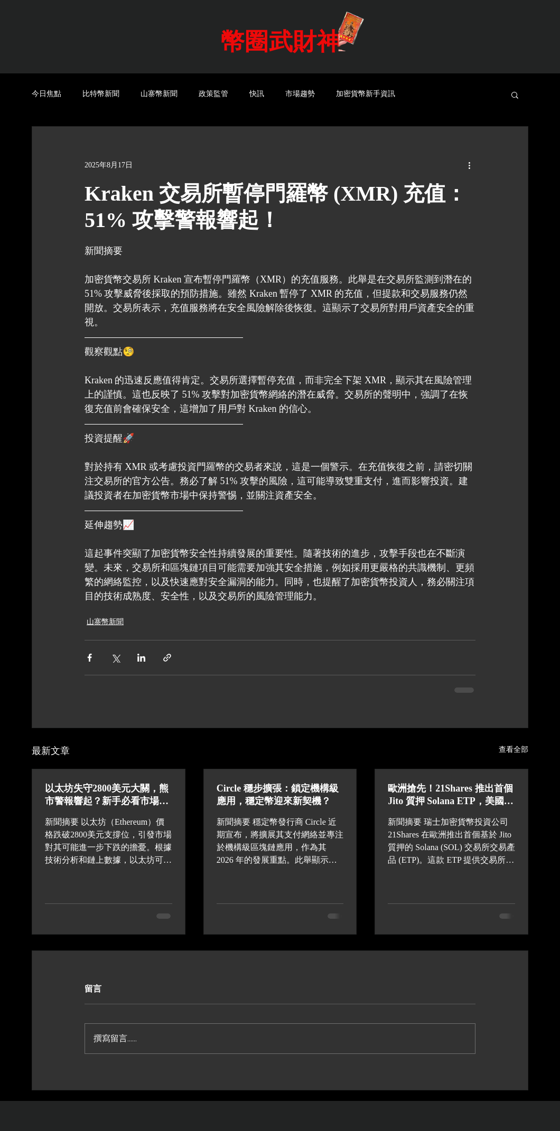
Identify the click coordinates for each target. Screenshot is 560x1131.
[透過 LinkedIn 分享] (141, 658)
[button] (515, 94)
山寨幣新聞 (159, 94)
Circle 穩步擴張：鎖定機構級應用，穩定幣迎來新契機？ (278, 794)
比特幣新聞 (100, 94)
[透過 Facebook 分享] (90, 658)
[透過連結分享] (167, 658)
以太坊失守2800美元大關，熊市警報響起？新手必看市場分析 (107, 795)
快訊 (256, 94)
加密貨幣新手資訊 (365, 94)
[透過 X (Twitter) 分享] (115, 658)
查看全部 (513, 749)
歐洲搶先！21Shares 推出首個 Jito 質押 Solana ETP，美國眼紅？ (451, 795)
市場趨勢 (300, 94)
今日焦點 (46, 94)
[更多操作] (469, 164)
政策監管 (213, 94)
